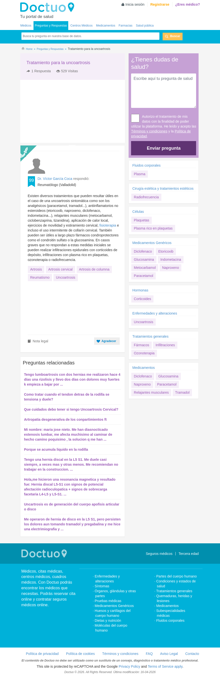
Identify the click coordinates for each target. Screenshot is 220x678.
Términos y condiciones (149, 131)
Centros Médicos (81, 25)
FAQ (149, 654)
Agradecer (109, 341)
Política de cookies (80, 654)
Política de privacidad (42, 654)
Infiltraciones (165, 345)
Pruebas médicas (108, 601)
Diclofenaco (143, 251)
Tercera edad (189, 554)
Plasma (139, 174)
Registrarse (159, 4)
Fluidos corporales (146, 165)
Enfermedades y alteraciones (154, 313)
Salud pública (145, 25)
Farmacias (126, 25)
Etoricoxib (165, 251)
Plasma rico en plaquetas (153, 228)
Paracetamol (143, 276)
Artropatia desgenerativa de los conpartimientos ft (65, 419)
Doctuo (48, 7)
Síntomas (102, 586)
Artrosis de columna (94, 269)
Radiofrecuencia (146, 197)
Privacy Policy (129, 666)
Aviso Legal (169, 654)
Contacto (192, 654)
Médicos (26, 25)
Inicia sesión (134, 4)
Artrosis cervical (60, 269)
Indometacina (170, 259)
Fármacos (141, 345)
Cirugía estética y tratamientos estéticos (162, 188)
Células (138, 212)
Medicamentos (105, 25)
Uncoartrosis (65, 277)
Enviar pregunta (164, 148)
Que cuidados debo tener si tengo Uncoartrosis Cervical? (71, 409)
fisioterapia (108, 225)
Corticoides (142, 299)
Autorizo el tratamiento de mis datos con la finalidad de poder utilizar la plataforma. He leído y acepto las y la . (163, 126)
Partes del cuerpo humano (176, 576)
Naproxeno (170, 268)
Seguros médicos (159, 554)
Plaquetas (141, 220)
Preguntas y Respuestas (51, 25)
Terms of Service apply (165, 666)
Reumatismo (40, 277)
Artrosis (36, 269)
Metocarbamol (145, 268)
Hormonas (140, 290)
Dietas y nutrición (108, 620)
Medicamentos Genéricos (151, 243)
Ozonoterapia (144, 353)
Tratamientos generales (150, 336)
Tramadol (182, 392)
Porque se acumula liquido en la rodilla (56, 449)
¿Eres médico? (187, 4)
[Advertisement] (58, 111)
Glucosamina (144, 259)
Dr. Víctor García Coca (55, 179)
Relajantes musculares (151, 392)
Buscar (175, 36)
